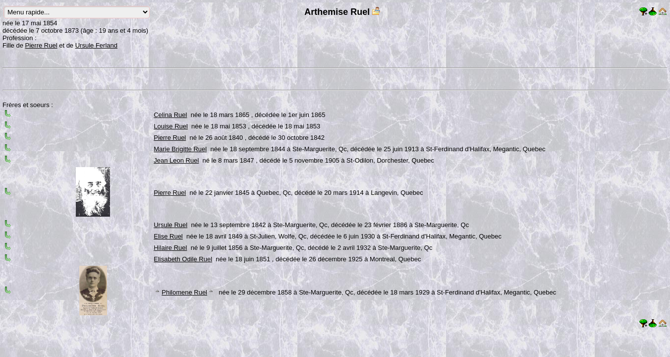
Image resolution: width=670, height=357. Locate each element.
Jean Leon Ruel (176, 160)
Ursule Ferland (96, 45)
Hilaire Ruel (170, 247)
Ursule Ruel (170, 225)
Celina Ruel (170, 115)
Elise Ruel (168, 236)
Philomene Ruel (184, 292)
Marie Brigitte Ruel (180, 149)
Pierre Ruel (41, 45)
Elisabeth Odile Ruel (183, 259)
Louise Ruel (171, 126)
